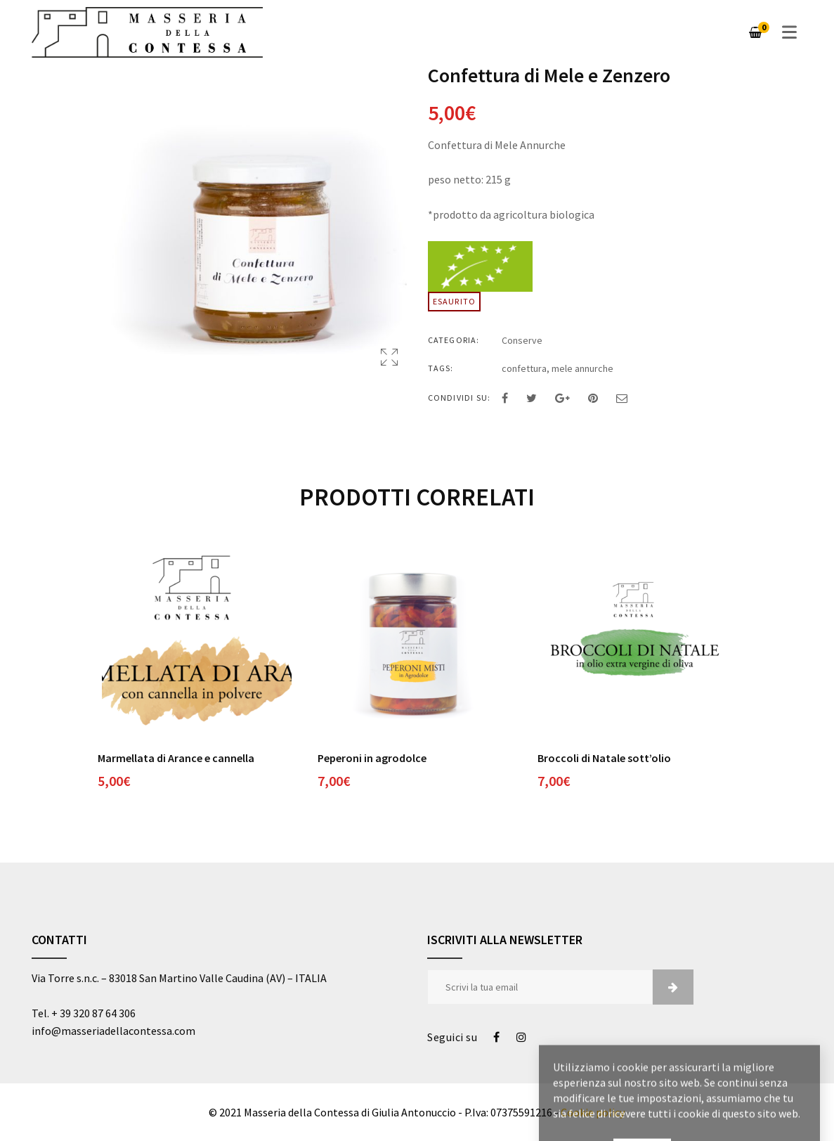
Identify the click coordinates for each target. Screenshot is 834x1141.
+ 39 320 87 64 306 (93, 1013)
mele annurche (582, 368)
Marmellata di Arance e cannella (176, 758)
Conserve (522, 340)
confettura (524, 368)
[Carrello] (755, 32)
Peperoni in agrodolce (372, 758)
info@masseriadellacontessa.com (113, 1031)
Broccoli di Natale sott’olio (604, 758)
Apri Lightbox (389, 357)
